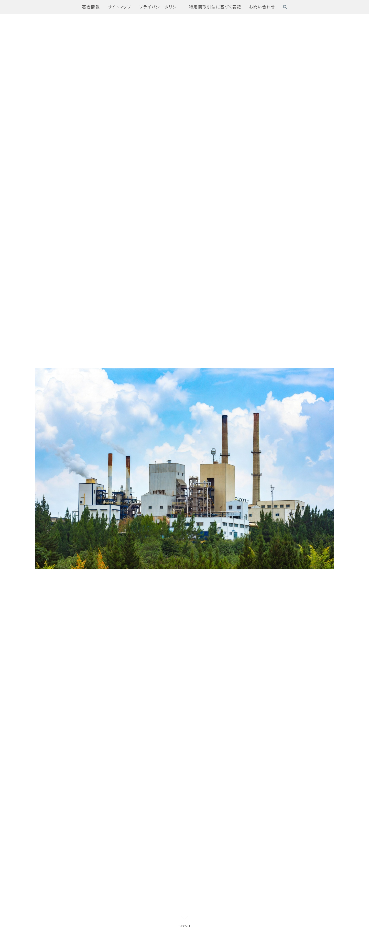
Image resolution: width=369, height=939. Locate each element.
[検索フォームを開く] (285, 7)
